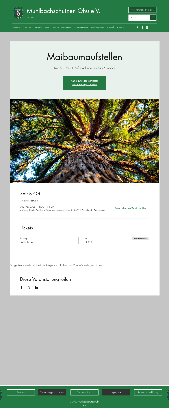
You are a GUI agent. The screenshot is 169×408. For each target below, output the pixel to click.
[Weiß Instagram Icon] (147, 27)
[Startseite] (21, 392)
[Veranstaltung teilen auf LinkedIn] (36, 287)
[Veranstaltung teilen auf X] (29, 287)
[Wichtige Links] (84, 392)
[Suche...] (137, 17)
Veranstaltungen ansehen (84, 84)
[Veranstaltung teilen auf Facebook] (21, 287)
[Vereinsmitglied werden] (142, 10)
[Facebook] (142, 27)
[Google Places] (137, 27)
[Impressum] (116, 392)
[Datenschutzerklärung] (148, 392)
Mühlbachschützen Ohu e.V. (63, 11)
